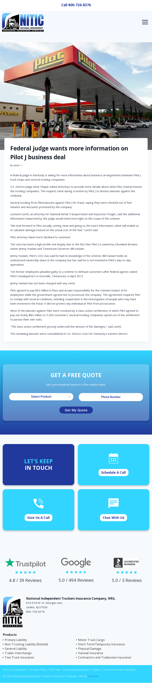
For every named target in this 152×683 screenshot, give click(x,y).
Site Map (54, 669)
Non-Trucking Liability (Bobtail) (26, 644)
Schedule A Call (113, 472)
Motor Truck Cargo (91, 640)
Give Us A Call (38, 517)
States (97, 669)
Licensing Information (76, 669)
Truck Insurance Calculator (119, 669)
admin (16, 165)
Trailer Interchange (18, 653)
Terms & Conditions (15, 669)
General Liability (16, 649)
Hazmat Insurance (90, 653)
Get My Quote (76, 410)
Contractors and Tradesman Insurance (104, 657)
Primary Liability (16, 640)
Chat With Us (113, 517)
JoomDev (93, 676)
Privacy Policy (38, 669)
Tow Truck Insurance (19, 657)
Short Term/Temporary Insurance (101, 644)
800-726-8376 (79, 5)
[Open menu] (145, 22)
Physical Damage (89, 649)
